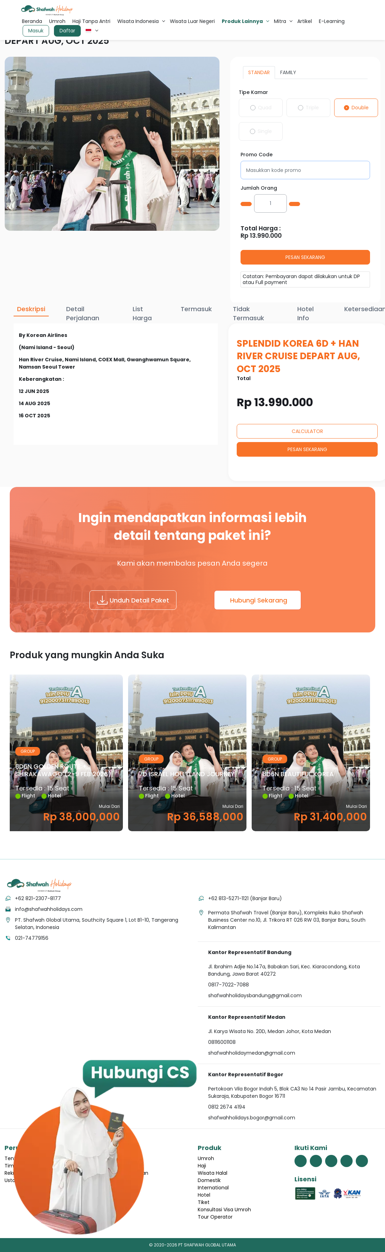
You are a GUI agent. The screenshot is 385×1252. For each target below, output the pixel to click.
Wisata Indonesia (138, 21)
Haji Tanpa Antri (91, 21)
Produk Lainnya (242, 21)
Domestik (209, 1180)
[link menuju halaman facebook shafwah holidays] (300, 1161)
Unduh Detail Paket (133, 600)
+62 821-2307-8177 (38, 898)
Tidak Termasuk (248, 313)
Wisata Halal (212, 1173)
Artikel (304, 21)
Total (244, 378)
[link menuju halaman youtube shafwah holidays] (346, 1161)
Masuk (36, 30)
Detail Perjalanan (82, 313)
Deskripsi (31, 309)
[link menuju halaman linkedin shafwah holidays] (362, 1161)
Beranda (32, 21)
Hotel (204, 1194)
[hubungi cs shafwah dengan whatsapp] (104, 1146)
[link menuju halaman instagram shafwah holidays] (331, 1161)
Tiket (204, 1202)
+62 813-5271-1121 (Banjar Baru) (245, 898)
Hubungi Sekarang (258, 600)
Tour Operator (215, 1216)
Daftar (67, 30)
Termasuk (196, 309)
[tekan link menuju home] (39, 885)
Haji (202, 1165)
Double (360, 107)
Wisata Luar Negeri (192, 21)
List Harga (142, 313)
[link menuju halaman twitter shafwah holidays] (316, 1161)
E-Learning (332, 21)
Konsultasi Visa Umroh (224, 1209)
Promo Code (257, 154)
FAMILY (288, 72)
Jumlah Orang (259, 187)
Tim (9, 1165)
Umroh (57, 21)
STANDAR (259, 72)
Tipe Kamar (253, 92)
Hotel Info (305, 313)
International (213, 1187)
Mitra (280, 21)
